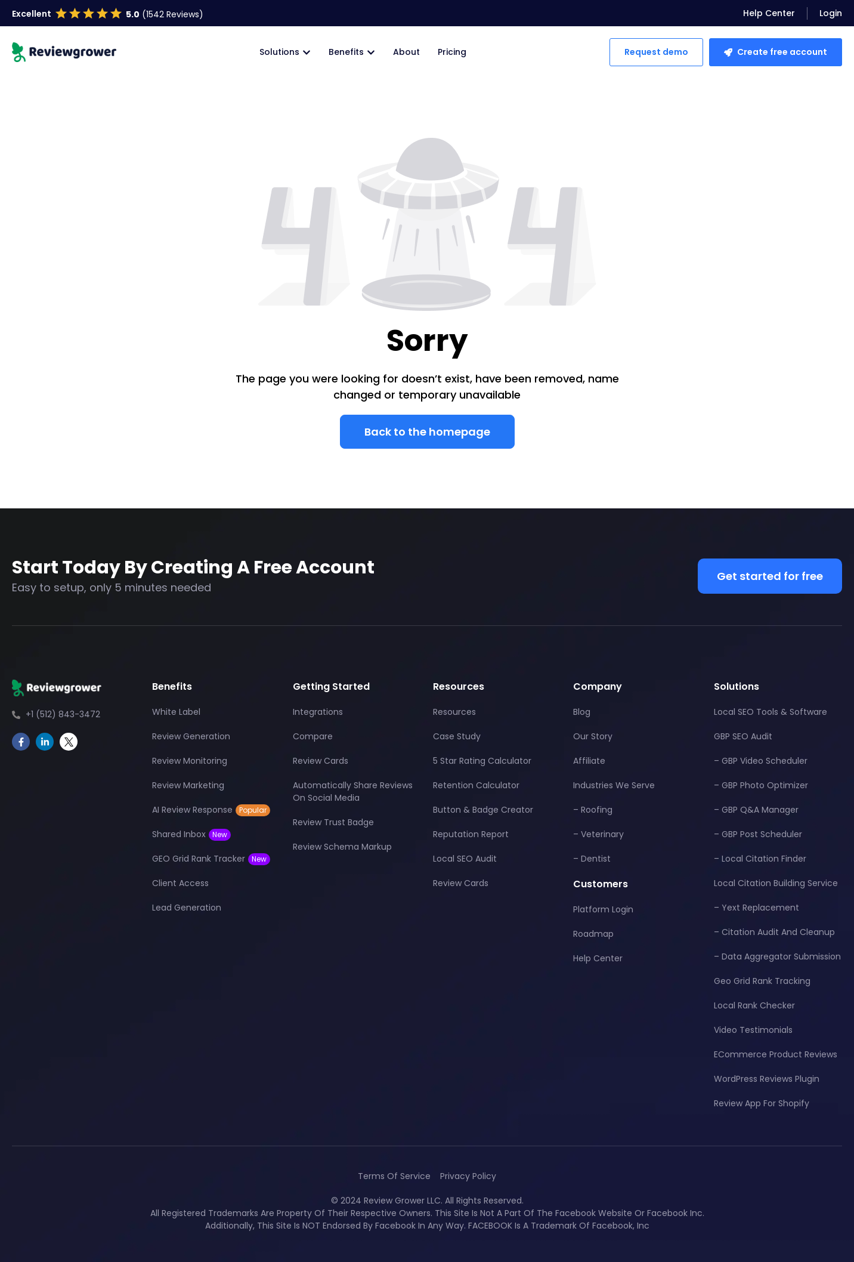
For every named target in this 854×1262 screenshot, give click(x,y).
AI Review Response (211, 810)
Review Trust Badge (333, 822)
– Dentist (592, 859)
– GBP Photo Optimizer (761, 785)
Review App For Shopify (761, 1103)
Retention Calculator (476, 785)
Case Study (457, 736)
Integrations (318, 712)
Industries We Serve (614, 785)
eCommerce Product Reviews (775, 1054)
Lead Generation (186, 908)
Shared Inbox (191, 834)
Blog (581, 712)
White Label (176, 712)
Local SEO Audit (465, 859)
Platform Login (603, 909)
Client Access (180, 883)
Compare (313, 736)
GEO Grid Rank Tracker (211, 859)
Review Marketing (188, 785)
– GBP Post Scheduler (758, 834)
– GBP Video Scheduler (760, 761)
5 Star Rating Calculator (482, 761)
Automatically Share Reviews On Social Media (353, 791)
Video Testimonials (753, 1030)
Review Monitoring (189, 761)
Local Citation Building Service (776, 883)
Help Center (598, 958)
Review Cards (320, 761)
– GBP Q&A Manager (756, 810)
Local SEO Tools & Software (770, 712)
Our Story (592, 736)
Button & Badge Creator (483, 810)
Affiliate (589, 761)
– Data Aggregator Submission (777, 956)
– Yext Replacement (756, 908)
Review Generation (191, 736)
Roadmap (593, 934)
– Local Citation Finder (760, 859)
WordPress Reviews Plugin (766, 1079)
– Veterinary (598, 834)
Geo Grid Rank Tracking (762, 981)
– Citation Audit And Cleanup (774, 932)
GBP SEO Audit (743, 736)
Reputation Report (471, 834)
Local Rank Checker (754, 1005)
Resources (454, 712)
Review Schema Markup (342, 847)
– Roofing (592, 810)
